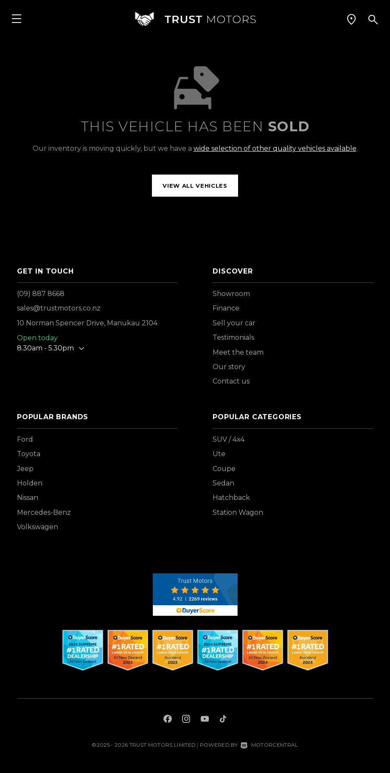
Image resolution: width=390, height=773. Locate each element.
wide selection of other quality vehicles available (275, 148)
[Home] (195, 19)
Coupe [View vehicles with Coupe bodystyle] (224, 469)
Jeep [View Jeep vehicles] (25, 469)
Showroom (231, 294)
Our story (229, 367)
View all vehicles (195, 185)
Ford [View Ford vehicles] (25, 439)
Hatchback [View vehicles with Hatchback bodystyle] (231, 498)
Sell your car (234, 323)
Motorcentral (269, 745)
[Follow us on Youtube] (205, 720)
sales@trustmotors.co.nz (59, 308)
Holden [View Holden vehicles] (29, 483)
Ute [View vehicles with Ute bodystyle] (219, 454)
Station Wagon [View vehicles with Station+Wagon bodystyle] (238, 512)
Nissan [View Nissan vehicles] (27, 498)
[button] (351, 19)
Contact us (231, 381)
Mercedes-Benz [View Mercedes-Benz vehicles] (44, 512)
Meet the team (238, 352)
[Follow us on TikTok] (223, 720)
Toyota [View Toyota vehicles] (28, 454)
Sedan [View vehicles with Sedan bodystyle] (223, 483)
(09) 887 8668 (41, 294)
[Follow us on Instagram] (186, 720)
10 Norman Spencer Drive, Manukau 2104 (87, 323)
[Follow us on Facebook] (168, 720)
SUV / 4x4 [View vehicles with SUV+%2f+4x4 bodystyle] (228, 439)
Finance (226, 308)
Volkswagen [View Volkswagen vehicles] (37, 527)
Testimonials (233, 337)
